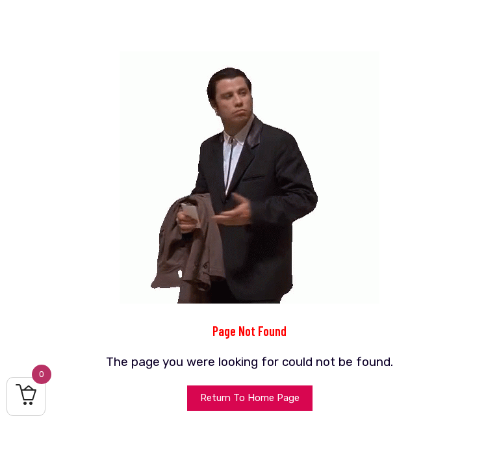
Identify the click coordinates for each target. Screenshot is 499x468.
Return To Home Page (250, 398)
